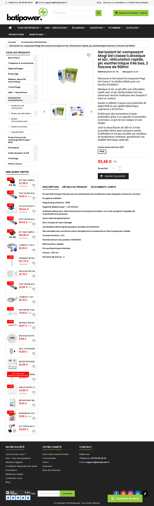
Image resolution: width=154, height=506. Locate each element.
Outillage (132, 27)
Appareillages (15, 68)
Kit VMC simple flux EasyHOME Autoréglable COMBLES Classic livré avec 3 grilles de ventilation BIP (28, 180)
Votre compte (52, 447)
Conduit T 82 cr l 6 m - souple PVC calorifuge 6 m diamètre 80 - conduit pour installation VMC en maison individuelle (28, 245)
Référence (103, 71)
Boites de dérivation (21, 113)
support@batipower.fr (56, 2)
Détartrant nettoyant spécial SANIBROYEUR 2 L (28, 400)
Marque (127, 71)
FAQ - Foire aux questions (18, 458)
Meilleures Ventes (17, 172)
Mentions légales (14, 462)
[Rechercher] (77, 13)
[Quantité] (113, 168)
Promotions (16, 34)
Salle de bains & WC (18, 153)
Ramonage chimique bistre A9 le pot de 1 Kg (28, 413)
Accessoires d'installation (15, 99)
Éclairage (78, 27)
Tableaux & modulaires (20, 63)
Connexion (119, 2)
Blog (99, 2)
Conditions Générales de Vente (21, 466)
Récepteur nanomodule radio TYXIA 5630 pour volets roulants (28, 362)
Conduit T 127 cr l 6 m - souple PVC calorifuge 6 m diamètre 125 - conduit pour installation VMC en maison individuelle (28, 297)
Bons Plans (36, 34)
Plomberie (114, 27)
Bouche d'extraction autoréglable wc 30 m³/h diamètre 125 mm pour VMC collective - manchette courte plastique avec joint (28, 336)
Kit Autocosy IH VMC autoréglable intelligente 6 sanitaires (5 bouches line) (28, 206)
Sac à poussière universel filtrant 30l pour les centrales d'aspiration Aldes (28, 349)
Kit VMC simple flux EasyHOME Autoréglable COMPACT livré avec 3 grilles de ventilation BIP (28, 232)
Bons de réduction (52, 470)
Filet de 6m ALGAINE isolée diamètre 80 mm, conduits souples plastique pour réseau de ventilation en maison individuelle (28, 193)
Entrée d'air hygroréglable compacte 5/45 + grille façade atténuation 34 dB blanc (28, 323)
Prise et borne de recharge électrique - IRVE (19, 140)
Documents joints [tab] (103, 187)
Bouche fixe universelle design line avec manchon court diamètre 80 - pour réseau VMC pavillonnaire (28, 271)
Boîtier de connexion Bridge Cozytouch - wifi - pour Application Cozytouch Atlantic (28, 310)
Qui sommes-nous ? (16, 454)
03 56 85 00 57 (26, 2)
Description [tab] (51, 187)
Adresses (47, 466)
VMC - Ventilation (55, 27)
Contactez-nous (14, 478)
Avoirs (46, 462)
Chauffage (96, 27)
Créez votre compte (138, 2)
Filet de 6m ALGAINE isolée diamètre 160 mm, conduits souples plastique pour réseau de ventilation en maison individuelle (28, 284)
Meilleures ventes (14, 474)
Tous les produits (28, 27)
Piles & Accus (15, 163)
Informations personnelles (56, 454)
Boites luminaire (19, 126)
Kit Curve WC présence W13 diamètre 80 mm (28, 426)
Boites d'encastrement (19, 120)
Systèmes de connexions (17, 107)
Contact (85, 447)
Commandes (49, 458)
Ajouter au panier (112, 176)
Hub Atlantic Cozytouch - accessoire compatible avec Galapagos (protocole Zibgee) (28, 387)
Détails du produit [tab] (74, 187)
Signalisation (17, 132)
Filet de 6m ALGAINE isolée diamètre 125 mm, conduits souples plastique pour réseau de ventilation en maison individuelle (28, 219)
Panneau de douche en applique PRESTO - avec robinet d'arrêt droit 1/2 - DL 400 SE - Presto (28, 258)
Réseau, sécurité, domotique (17, 80)
